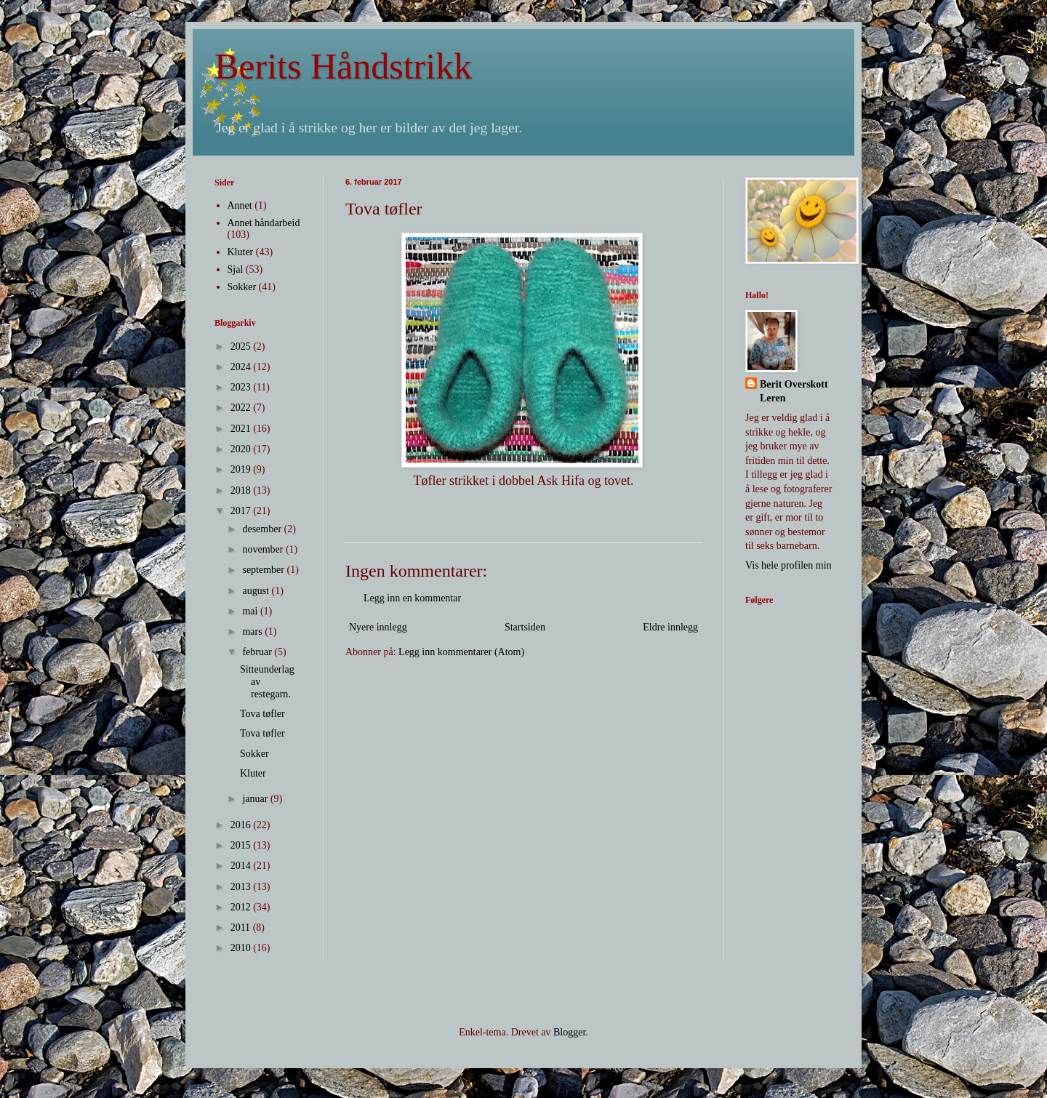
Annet (240, 205)
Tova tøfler (262, 713)
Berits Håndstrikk (343, 66)
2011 (241, 927)
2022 (242, 407)
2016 (242, 825)
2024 (242, 366)
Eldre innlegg (670, 627)
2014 (242, 865)
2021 (242, 428)
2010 (242, 947)
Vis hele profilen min (788, 565)
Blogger (569, 1032)
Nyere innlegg (378, 627)
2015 (242, 845)
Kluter (241, 252)
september (264, 569)
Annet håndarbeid (264, 222)
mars (253, 631)
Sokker (242, 286)
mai (251, 611)
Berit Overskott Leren (794, 391)
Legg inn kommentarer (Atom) (461, 651)
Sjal (236, 269)
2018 (242, 490)
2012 (242, 907)
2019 (242, 469)
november (263, 549)
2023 (242, 387)
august (256, 590)
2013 (242, 886)
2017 (242, 510)
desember (263, 529)
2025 (242, 346)
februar (258, 651)
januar (256, 798)
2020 (242, 449)
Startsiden (525, 627)
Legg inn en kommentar (412, 598)
